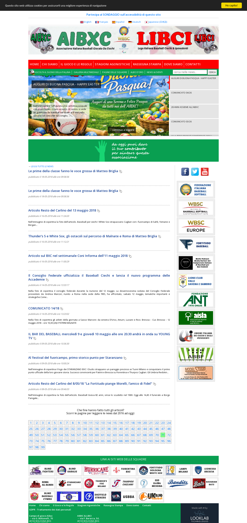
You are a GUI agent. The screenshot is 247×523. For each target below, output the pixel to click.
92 (145, 441)
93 (151, 441)
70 (157, 435)
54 (61, 435)
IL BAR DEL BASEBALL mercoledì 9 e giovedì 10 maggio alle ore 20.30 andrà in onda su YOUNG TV (99, 336)
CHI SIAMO (50, 64)
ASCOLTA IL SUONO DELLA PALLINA (52, 72)
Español (120, 21)
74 (37, 441)
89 (127, 441)
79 (67, 441)
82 (85, 441)
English (87, 21)
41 (127, 429)
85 (103, 441)
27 (43, 429)
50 (37, 435)
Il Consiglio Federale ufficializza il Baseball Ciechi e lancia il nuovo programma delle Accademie (99, 277)
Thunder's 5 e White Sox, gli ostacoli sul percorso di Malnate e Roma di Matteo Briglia (94, 236)
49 (31, 435)
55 (67, 435)
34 (85, 429)
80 (73, 441)
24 (169, 423)
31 (67, 429)
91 (139, 441)
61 (103, 435)
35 (91, 429)
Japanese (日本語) (158, 21)
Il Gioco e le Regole (63, 505)
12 (97, 423)
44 (145, 429)
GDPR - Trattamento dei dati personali (50, 509)
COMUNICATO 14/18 (45, 308)
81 (79, 441)
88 (121, 441)
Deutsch (136, 21)
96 (169, 441)
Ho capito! (231, 5)
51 (43, 435)
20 (145, 423)
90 (133, 441)
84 (97, 441)
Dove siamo (132, 505)
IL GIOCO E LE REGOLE (76, 64)
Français (103, 21)
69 (151, 435)
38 (109, 429)
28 (49, 429)
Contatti (146, 505)
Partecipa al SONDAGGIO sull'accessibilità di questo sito (123, 14)
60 (97, 435)
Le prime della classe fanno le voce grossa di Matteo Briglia (75, 171)
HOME (34, 64)
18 (133, 423)
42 (133, 429)
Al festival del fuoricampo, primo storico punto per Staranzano (77, 357)
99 (43, 447)
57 (79, 435)
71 (163, 435)
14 (109, 423)
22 (157, 423)
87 (115, 441)
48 (169, 429)
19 (139, 423)
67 (139, 435)
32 (73, 429)
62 (109, 435)
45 (151, 429)
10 (85, 423)
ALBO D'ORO (137, 72)
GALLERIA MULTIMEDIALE (86, 72)
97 (31, 447)
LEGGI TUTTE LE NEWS (42, 166)
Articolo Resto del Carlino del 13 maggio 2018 (64, 210)
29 (55, 429)
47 (163, 429)
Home (32, 505)
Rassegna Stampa (113, 505)
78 (61, 441)
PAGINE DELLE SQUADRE (114, 72)
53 (55, 435)
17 (127, 423)
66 (133, 435)
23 (163, 423)
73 (31, 441)
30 (61, 429)
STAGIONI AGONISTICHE (112, 64)
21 (151, 423)
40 (121, 429)
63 (115, 435)
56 (73, 435)
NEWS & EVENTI (155, 72)
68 (145, 435)
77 (55, 441)
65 (127, 435)
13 (103, 423)
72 (169, 435)
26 (37, 429)
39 (115, 429)
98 (37, 447)
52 (49, 435)
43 (139, 429)
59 (91, 435)
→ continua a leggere (121, 129)
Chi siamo (44, 505)
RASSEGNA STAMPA (147, 64)
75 (43, 441)
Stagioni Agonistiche (88, 505)
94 (157, 441)
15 (115, 423)
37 (103, 429)
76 (49, 441)
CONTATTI (193, 64)
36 (97, 429)
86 (109, 441)
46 (157, 429)
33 (79, 429)
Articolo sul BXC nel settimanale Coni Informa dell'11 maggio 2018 (79, 256)
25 (31, 429)
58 (85, 435)
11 (91, 423)
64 (121, 435)
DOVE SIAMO (173, 64)
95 (163, 441)
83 (91, 441)
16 (121, 423)
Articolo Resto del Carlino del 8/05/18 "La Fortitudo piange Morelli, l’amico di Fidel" (92, 383)
